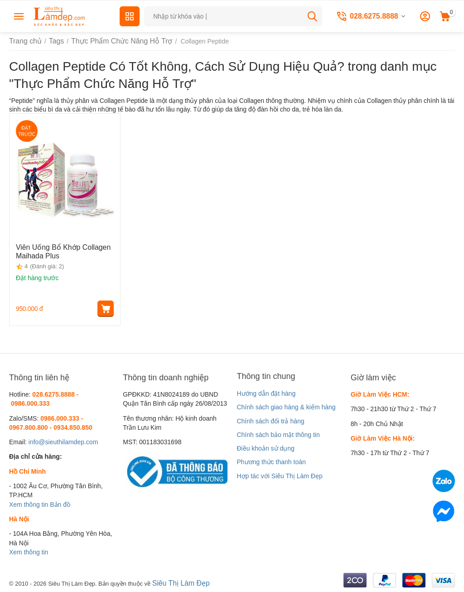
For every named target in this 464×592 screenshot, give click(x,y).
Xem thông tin (28, 504)
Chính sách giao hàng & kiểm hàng (286, 407)
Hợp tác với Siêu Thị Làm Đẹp (279, 476)
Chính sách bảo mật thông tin (278, 434)
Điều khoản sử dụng (265, 448)
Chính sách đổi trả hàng (270, 421)
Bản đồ (60, 504)
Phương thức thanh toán (271, 462)
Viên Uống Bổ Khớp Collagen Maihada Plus (57, 250)
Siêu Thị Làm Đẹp (177, 582)
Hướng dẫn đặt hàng (266, 393)
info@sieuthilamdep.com (63, 442)
